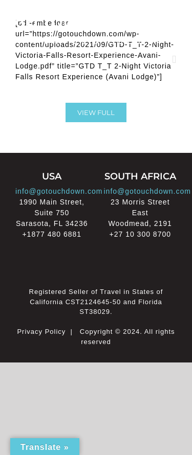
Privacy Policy (41, 331)
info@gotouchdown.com (58, 191)
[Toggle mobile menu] (174, 59)
